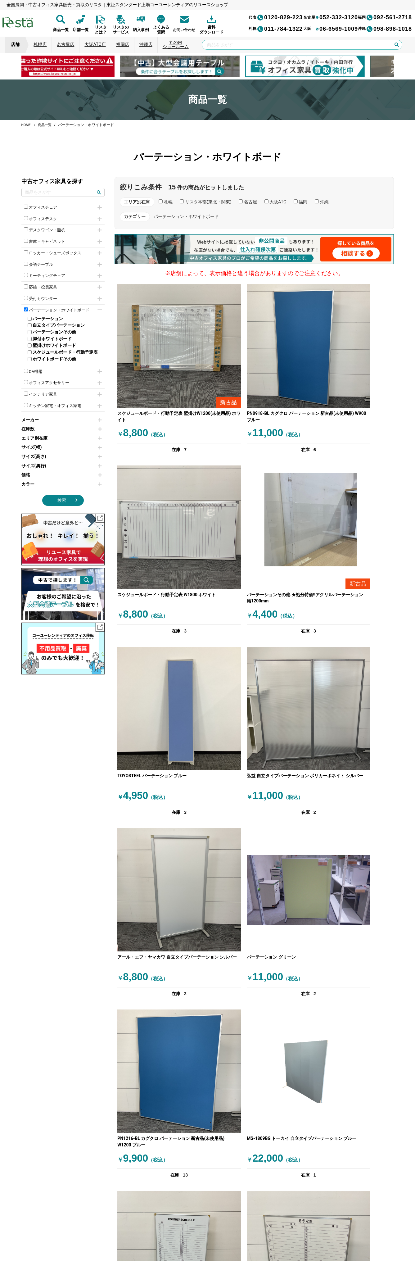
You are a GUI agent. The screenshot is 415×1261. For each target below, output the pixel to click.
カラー (61, 492)
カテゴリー (135, 216)
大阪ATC (275, 202)
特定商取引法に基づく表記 (253, 1229)
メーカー (61, 428)
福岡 (301, 202)
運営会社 (160, 1229)
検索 (61, 508)
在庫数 (61, 437)
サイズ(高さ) (61, 464)
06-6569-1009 (330, 29)
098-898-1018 (385, 29)
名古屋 (248, 202)
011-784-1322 (276, 29)
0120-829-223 (276, 17)
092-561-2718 (385, 17)
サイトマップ (297, 1229)
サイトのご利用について (198, 1229)
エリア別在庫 (61, 446)
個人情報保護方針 (126, 1229)
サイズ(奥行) (61, 474)
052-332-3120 (330, 17)
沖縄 (322, 202)
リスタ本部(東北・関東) (206, 202)
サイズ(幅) (61, 455)
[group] (82, 66)
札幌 (166, 202)
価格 (61, 483)
